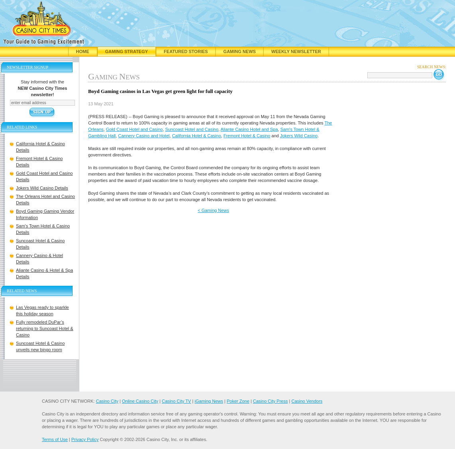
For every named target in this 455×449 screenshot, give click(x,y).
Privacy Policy (84, 439)
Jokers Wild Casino (298, 135)
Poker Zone (238, 401)
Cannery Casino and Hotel (143, 135)
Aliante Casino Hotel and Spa (249, 129)
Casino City (107, 401)
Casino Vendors (307, 401)
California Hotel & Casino (196, 135)
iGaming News (209, 401)
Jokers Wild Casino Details (42, 188)
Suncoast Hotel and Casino (191, 129)
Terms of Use (55, 439)
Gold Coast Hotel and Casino (134, 129)
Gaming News (239, 51)
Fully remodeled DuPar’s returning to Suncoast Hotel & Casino (44, 328)
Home (82, 51)
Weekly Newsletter (296, 51)
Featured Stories (186, 51)
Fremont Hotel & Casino (246, 135)
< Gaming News (213, 210)
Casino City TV (176, 401)
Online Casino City (140, 401)
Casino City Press (270, 401)
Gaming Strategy (126, 51)
